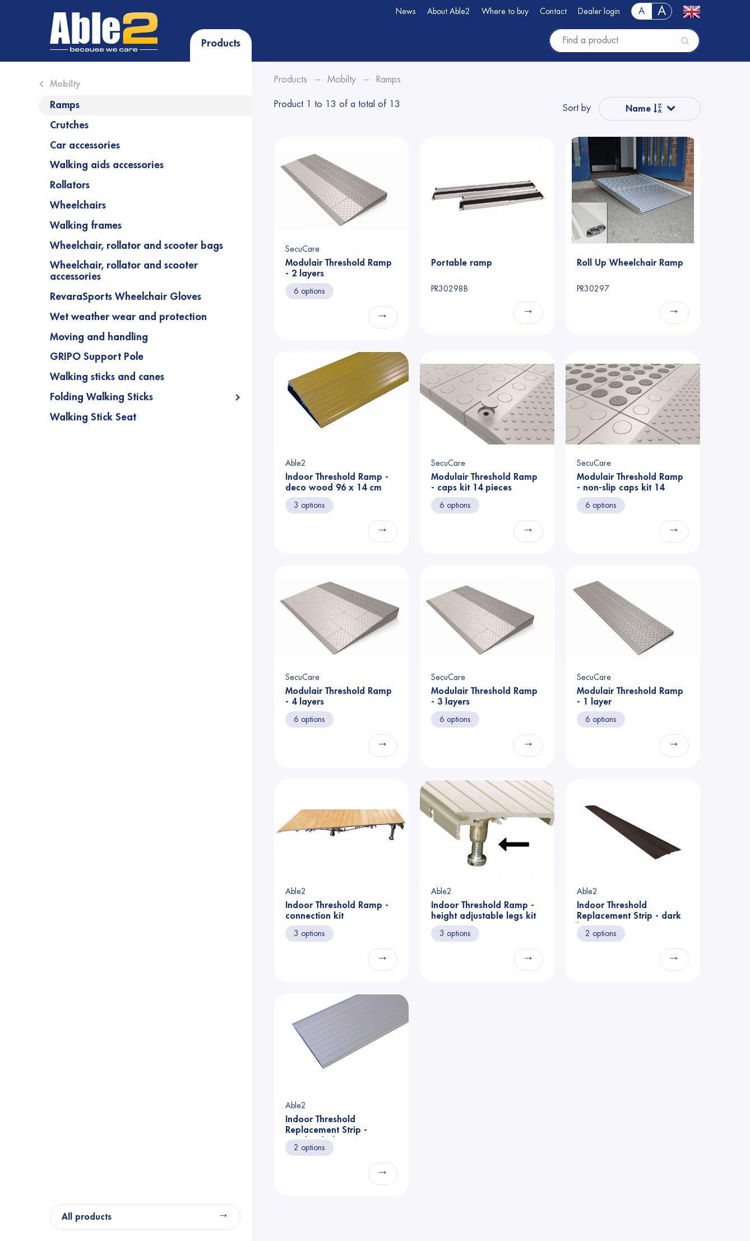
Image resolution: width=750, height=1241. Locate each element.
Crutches (69, 125)
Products (220, 43)
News (406, 11)
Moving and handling (99, 337)
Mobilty (65, 84)
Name (644, 108)
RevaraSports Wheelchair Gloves (125, 296)
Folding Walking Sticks (101, 397)
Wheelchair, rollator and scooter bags (136, 245)
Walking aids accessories (107, 165)
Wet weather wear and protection (128, 317)
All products (87, 1216)
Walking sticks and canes (107, 377)
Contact (553, 11)
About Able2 (448, 11)
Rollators (70, 185)
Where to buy (505, 11)
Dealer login (599, 11)
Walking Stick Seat (93, 417)
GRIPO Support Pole (96, 356)
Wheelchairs (78, 205)
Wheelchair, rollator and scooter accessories (124, 270)
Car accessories (85, 145)
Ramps (65, 105)
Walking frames (86, 225)
